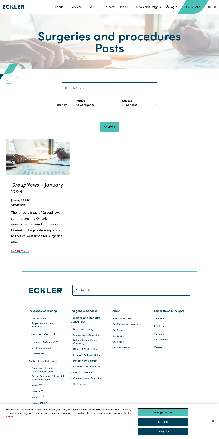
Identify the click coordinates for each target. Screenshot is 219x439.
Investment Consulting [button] (43, 334)
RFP (92, 7)
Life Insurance (39, 318)
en (209, 6)
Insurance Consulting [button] (43, 311)
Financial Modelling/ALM (45, 342)
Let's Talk (193, 7)
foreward (38, 397)
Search (109, 127)
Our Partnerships (121, 347)
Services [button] (76, 7)
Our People (118, 341)
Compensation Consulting (86, 334)
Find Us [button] (124, 7)
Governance (38, 353)
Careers (108, 7)
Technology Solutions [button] (43, 361)
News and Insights (148, 7)
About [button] (59, 7)
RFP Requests (161, 339)
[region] (109, 421)
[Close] (213, 421)
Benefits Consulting (83, 329)
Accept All (163, 431)
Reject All (163, 422)
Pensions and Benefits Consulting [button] (85, 319)
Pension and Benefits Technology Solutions (42, 370)
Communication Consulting (87, 378)
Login (173, 7)
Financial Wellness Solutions (87, 355)
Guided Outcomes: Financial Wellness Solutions (48, 378)
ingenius (37, 391)
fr (215, 6)
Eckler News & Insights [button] (169, 311)
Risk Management (41, 347)
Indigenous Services (83, 311)
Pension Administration (85, 360)
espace (37, 385)
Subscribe (159, 318)
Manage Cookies (163, 412)
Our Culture (118, 330)
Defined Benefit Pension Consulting (85, 341)
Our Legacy (118, 335)
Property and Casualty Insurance (43, 325)
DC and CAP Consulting (85, 349)
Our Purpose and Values (125, 324)
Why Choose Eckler (122, 318)
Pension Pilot (39, 403)
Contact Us (159, 333)
